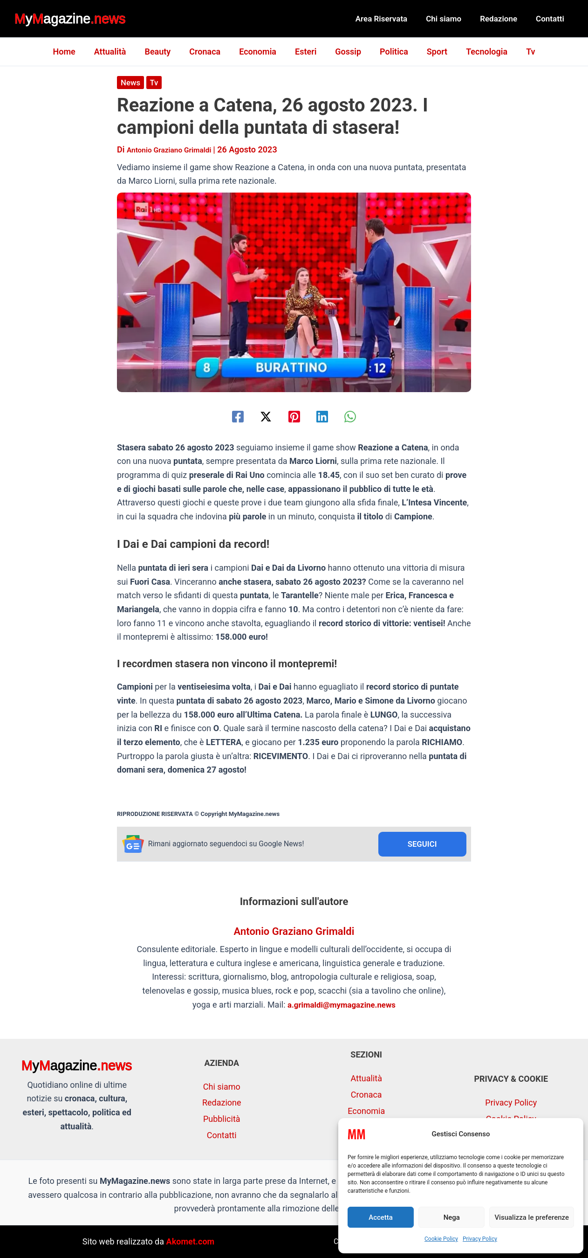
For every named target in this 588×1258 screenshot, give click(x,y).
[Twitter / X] (259, 416)
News (131, 82)
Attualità (118, 51)
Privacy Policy (480, 1239)
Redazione (502, 18)
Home (73, 51)
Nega (452, 1217)
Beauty (163, 51)
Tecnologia (479, 51)
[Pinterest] (294, 416)
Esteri (305, 51)
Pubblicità (221, 1119)
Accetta (381, 1217)
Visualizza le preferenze (531, 1217)
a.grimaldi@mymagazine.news (342, 1006)
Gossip (346, 51)
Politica (390, 51)
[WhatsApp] (364, 416)
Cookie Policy (441, 1239)
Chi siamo (450, 18)
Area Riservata (391, 18)
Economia (259, 51)
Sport (431, 51)
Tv (521, 51)
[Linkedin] (329, 416)
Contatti (551, 18)
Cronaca (208, 51)
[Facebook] (224, 416)
